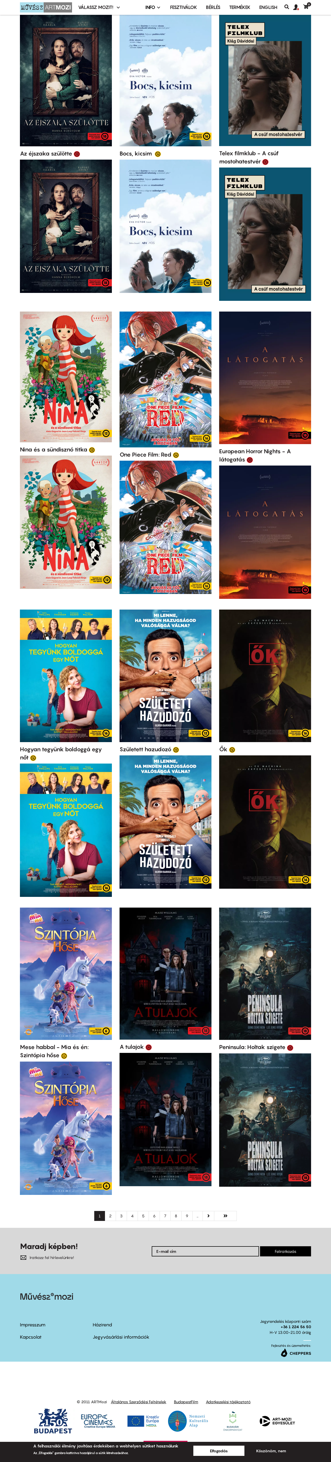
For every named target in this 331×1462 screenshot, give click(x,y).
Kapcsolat (31, 1337)
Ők (223, 749)
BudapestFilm (186, 1401)
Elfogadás (219, 1450)
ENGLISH (268, 7)
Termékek (240, 7)
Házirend (102, 1324)
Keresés (288, 6)
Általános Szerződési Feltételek (138, 1401)
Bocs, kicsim (136, 153)
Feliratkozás (285, 1251)
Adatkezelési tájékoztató (228, 1401)
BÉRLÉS (213, 7)
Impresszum (32, 1324)
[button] (298, 7)
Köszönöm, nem (271, 1450)
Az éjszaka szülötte (46, 153)
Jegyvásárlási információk (121, 1337)
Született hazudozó (145, 749)
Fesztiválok (183, 7)
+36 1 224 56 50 (296, 1326)
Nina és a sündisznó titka (53, 449)
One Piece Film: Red (145, 454)
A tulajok (132, 1046)
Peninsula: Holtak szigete (252, 1047)
